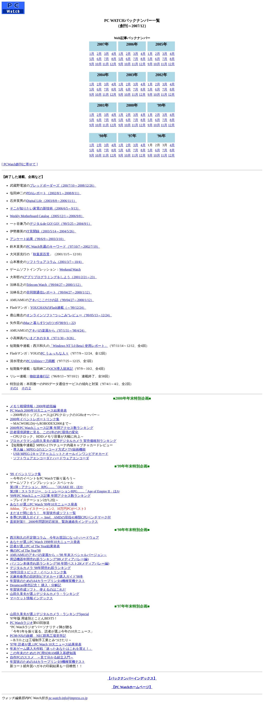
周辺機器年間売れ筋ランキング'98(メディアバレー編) (49, 559)
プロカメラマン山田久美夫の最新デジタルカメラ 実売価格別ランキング (63, 441)
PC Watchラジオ (21, 622)
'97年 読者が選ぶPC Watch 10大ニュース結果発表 (45, 644)
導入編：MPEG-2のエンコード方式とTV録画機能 (49, 449)
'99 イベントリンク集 (25, 474)
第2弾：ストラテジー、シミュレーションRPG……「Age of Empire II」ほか (65, 491)
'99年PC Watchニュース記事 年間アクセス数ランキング (50, 495)
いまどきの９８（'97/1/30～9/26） (51, 338)
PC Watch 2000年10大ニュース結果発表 (38, 410)
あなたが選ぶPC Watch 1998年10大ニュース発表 (45, 542)
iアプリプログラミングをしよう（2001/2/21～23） (60, 277)
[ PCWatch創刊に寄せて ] (20, 164)
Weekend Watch (70, 269)
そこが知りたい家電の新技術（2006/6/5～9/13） (45, 208)
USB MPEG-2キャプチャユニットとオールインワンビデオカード (60, 454)
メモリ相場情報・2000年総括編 (33, 406)
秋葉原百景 (41, 254)
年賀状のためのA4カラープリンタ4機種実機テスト (47, 581)
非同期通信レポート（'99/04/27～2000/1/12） (59, 292)
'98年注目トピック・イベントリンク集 (38, 572)
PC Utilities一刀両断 (40, 361)
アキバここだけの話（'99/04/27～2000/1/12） (61, 300)
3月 (106, 53)
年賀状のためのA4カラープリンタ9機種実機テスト (47, 661)
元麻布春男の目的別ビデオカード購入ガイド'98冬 (46, 576)
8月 (113, 59)
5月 (91, 59)
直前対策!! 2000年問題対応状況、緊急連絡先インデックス (54, 521)
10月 (98, 64)
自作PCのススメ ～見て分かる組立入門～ (41, 657)
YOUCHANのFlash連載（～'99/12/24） (58, 307)
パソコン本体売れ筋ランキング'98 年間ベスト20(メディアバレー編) (59, 563)
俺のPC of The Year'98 (25, 550)
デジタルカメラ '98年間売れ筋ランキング (40, 568)
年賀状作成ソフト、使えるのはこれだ (38, 589)
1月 (91, 53)
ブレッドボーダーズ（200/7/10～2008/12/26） (63, 185)
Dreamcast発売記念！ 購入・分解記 (35, 585)
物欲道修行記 (40, 376)
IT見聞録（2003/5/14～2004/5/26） (51, 231)
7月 (106, 59)
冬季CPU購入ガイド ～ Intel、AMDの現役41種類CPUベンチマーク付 (60, 517)
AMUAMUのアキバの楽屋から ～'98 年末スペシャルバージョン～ (58, 555)
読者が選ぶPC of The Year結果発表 (35, 546)
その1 (14, 388)
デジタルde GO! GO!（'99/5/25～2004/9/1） (61, 223)
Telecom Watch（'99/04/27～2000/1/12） (54, 284)
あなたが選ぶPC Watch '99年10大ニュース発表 (43, 504)
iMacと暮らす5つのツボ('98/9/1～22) (49, 323)
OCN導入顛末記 (61, 368)
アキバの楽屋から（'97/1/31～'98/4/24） (57, 330)
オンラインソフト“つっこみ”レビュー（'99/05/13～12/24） (69, 315)
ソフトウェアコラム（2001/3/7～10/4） (55, 262)
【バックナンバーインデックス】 (132, 678)
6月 (99, 59)
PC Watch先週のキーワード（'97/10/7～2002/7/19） (63, 246)
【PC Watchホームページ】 (132, 687)
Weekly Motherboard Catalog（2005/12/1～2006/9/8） (47, 216)
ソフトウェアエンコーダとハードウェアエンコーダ (51, 458)
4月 (113, 53)
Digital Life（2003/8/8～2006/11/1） (51, 201)
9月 (91, 64)
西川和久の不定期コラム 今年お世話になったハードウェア (54, 537)
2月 (99, 53)
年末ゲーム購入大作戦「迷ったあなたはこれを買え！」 (51, 648)
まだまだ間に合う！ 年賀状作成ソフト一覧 (43, 513)
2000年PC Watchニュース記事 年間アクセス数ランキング (51, 428)
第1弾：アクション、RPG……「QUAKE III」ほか (46, 487)
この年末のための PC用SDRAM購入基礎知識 (43, 653)
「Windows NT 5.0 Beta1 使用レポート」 (79, 345)
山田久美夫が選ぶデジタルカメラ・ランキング (44, 594)
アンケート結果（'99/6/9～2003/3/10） (37, 239)
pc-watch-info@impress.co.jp (68, 698)
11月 (106, 64)
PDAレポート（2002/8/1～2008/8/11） (53, 193)
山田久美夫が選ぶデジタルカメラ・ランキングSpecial (49, 614)
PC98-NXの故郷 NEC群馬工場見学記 (38, 635)
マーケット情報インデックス (31, 598)
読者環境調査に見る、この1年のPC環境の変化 (44, 432)
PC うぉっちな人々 (55, 353)
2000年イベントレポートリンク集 (34, 419)
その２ (26, 388)
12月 (113, 64)
